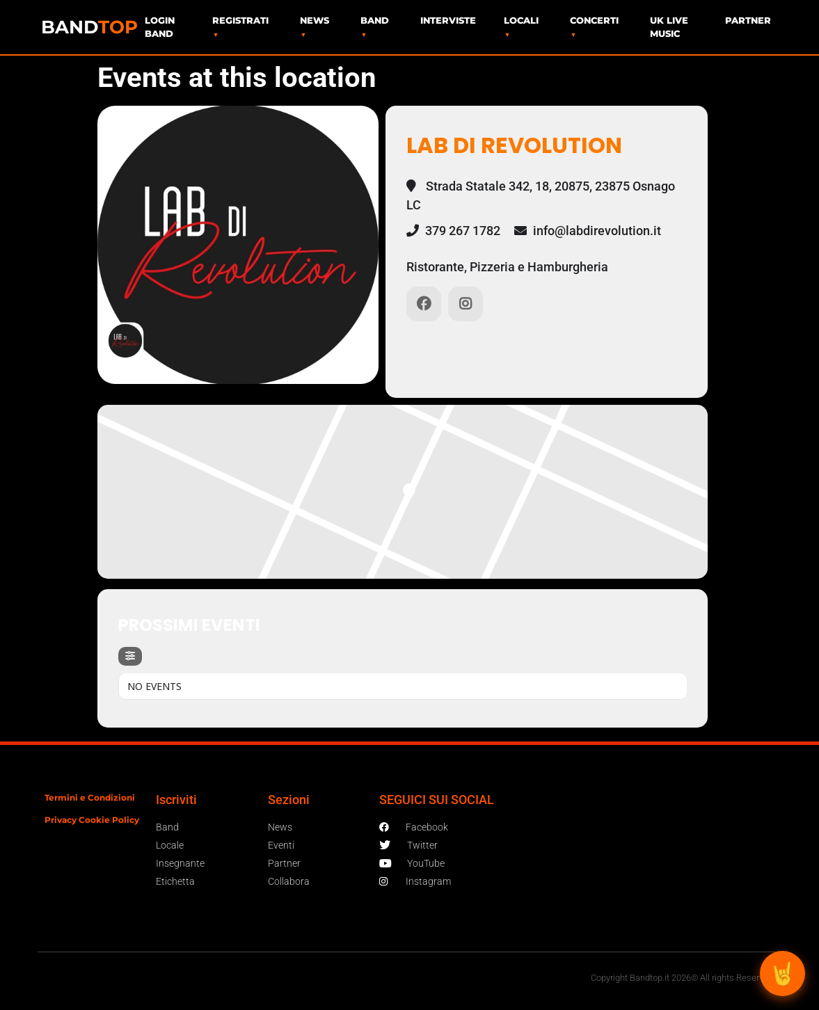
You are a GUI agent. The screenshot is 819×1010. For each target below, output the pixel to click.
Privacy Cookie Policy (92, 820)
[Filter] (130, 656)
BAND (89, 27)
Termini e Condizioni (90, 797)
